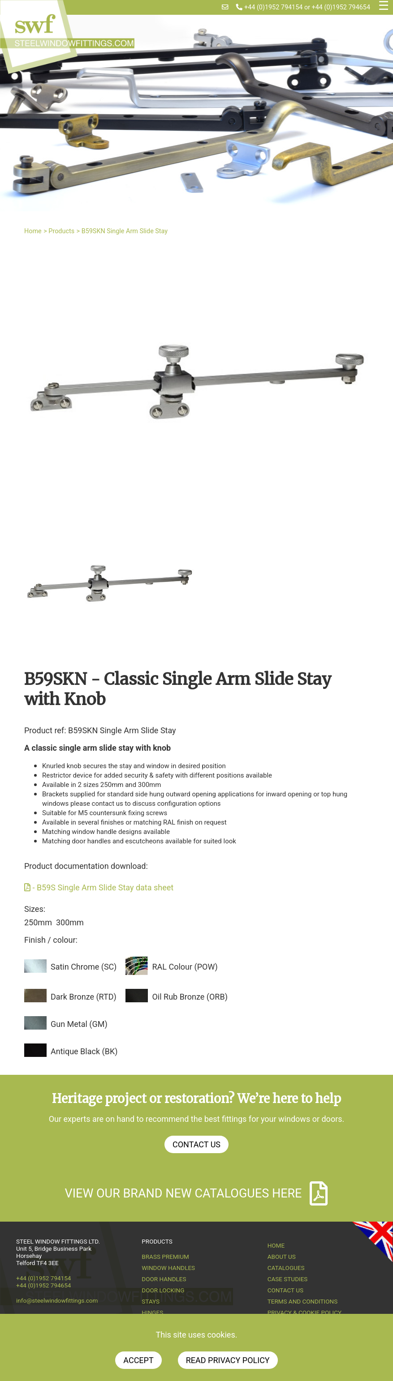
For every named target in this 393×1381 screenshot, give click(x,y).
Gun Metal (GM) (79, 1024)
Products (61, 231)
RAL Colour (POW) (184, 966)
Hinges (152, 1312)
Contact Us (196, 1144)
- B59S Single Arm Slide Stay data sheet (98, 887)
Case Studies (288, 1279)
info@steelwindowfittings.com (57, 1300)
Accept (138, 1360)
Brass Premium (165, 1256)
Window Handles (168, 1267)
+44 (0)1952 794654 (341, 7)
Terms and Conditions (303, 1301)
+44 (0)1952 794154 (269, 7)
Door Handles (164, 1279)
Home (33, 231)
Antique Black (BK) (84, 1051)
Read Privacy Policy (228, 1360)
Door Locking (163, 1290)
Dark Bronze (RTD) (84, 996)
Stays (151, 1301)
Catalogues (286, 1267)
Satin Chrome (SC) (84, 966)
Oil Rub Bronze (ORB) (189, 996)
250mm (38, 922)
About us (282, 1256)
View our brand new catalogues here (196, 1193)
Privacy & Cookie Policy (305, 1312)
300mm (70, 922)
